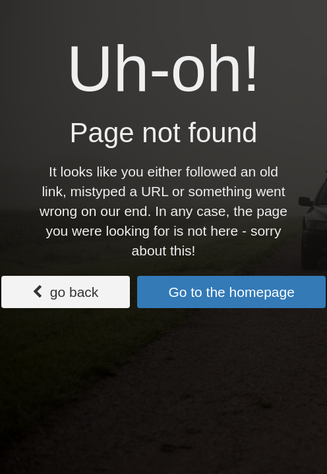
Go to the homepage (231, 292)
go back (65, 292)
